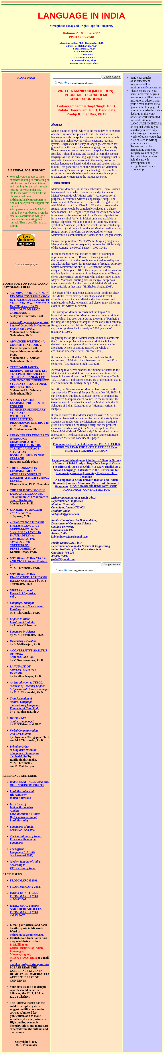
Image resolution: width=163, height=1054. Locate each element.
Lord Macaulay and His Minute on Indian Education (22, 794)
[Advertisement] (26, 96)
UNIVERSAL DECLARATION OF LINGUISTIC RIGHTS (29, 783)
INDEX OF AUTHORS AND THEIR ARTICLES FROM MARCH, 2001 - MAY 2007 (26, 910)
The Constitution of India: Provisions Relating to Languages (26, 839)
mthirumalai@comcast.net (26, 934)
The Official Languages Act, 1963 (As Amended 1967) (22, 852)
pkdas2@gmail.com (62, 559)
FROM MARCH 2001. (24, 880)
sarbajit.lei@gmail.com (65, 514)
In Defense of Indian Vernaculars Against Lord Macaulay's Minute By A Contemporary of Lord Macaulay (25, 812)
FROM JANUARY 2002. (25, 886)
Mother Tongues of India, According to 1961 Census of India (25, 865)
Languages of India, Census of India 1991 (23, 828)
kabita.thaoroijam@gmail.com (69, 536)
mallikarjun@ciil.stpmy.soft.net (29, 964)
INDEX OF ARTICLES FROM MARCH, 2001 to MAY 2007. (24, 896)
